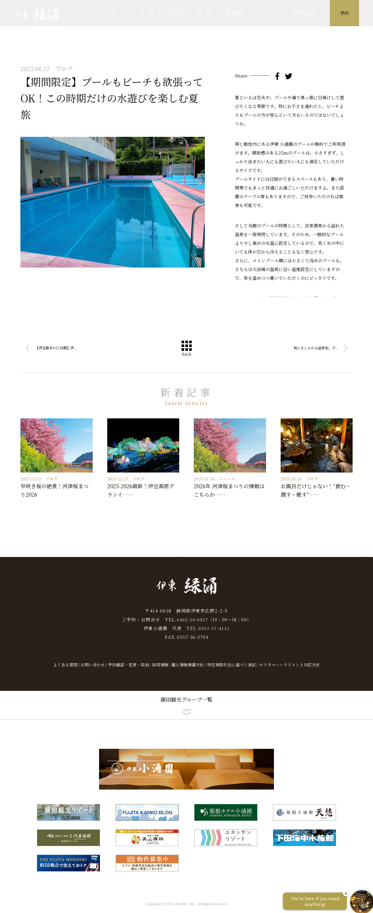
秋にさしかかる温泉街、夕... (309, 349)
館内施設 (235, 13)
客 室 (147, 13)
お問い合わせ (92, 671)
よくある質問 (65, 671)
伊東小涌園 (303, 13)
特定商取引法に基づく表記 (231, 671)
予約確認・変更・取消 (128, 671)
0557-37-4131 (214, 634)
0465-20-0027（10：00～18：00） (214, 625)
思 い (118, 13)
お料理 (175, 13)
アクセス (268, 13)
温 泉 (204, 13)
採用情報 (160, 671)
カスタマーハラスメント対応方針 (289, 671)
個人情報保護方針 (187, 671)
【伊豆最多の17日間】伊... (61, 349)
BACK (186, 355)
